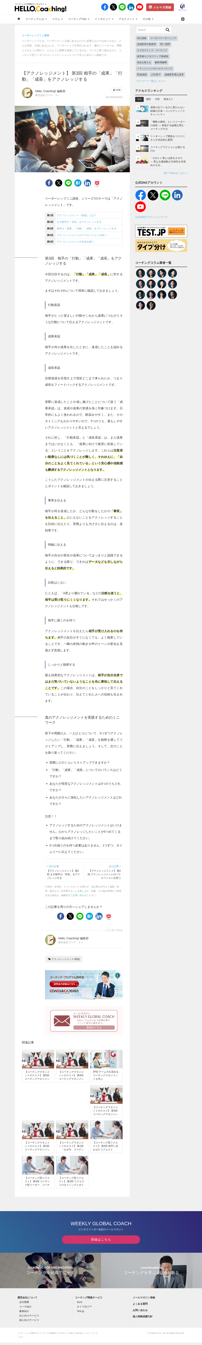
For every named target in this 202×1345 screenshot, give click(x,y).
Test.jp (80, 1313)
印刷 (117, 90)
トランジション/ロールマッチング (154, 68)
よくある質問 (140, 1306)
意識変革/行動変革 (146, 44)
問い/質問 (165, 44)
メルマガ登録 (160, 7)
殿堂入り (168, 99)
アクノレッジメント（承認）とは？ (77, 215)
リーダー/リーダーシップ (163, 38)
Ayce (79, 1304)
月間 (157, 99)
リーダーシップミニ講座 (35, 35)
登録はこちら (101, 1242)
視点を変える (144, 62)
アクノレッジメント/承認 (64, 959)
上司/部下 (156, 74)
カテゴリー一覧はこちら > (151, 80)
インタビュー (104, 18)
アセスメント (128, 18)
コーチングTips (78, 18)
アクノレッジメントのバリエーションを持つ (82, 235)
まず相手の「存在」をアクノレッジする (79, 221)
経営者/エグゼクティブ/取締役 (152, 56)
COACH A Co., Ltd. (157, 1336)
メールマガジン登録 (144, 1300)
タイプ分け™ (84, 1309)
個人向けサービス (29, 1322)
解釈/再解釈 (161, 62)
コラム (57, 18)
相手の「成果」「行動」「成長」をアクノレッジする (86, 228)
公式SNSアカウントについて (151, 217)
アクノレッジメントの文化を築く (75, 241)
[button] (182, 19)
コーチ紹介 (25, 1309)
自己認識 (141, 38)
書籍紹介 (24, 1313)
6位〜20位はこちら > (175, 173)
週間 (148, 99)
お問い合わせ (80, 895)
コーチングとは (36, 18)
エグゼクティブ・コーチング (152, 50)
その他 (148, 18)
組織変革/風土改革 (174, 74)
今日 (139, 99)
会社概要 (24, 1304)
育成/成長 (142, 74)
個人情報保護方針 (143, 1319)
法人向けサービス (29, 1318)
